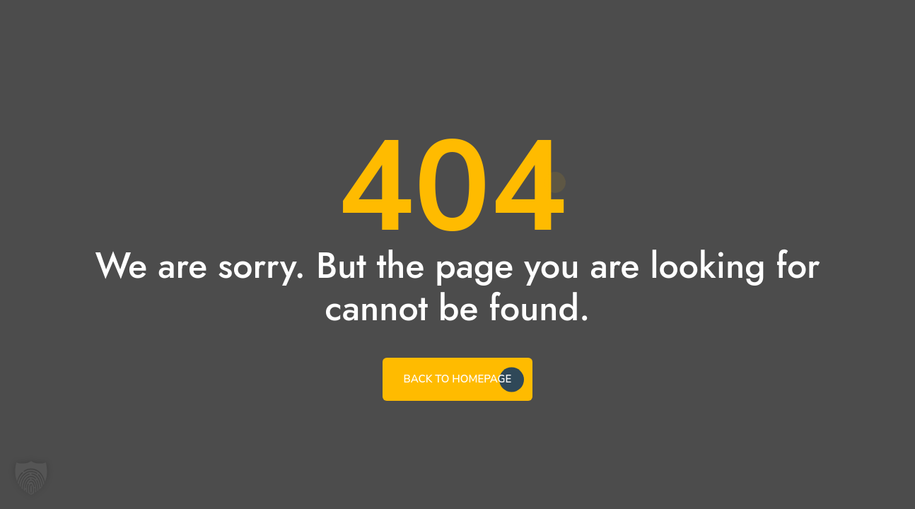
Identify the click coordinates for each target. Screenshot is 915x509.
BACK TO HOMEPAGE (458, 379)
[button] (31, 478)
